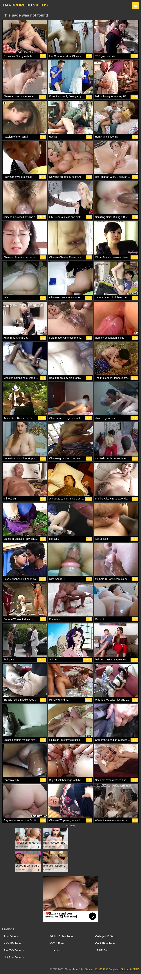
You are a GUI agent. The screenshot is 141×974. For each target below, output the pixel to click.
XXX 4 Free (56, 943)
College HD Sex (105, 936)
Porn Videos (11, 936)
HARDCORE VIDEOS (25, 5)
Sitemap (89, 969)
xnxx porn (55, 950)
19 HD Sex (102, 950)
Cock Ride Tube (105, 943)
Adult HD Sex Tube (61, 936)
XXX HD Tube (12, 943)
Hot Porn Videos (14, 957)
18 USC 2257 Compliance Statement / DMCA (117, 969)
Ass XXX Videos (14, 950)
